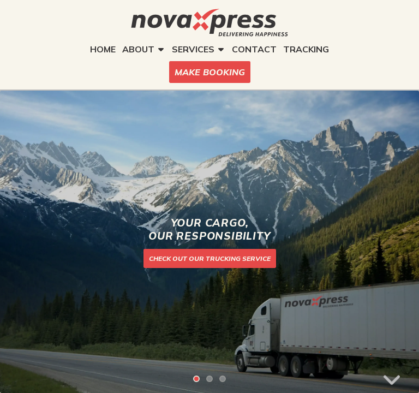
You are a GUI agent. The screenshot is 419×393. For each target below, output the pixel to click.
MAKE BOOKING (210, 72)
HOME (103, 49)
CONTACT (254, 49)
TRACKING (306, 49)
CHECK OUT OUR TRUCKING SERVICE (210, 258)
